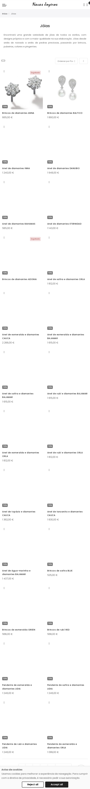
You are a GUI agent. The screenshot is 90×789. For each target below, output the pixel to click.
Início (4, 13)
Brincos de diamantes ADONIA (19, 279)
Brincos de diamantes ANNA (18, 113)
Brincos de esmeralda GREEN (18, 629)
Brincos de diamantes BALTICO (65, 113)
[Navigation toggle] (4, 5)
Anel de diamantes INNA (16, 168)
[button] (4, 71)
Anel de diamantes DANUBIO (63, 168)
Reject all (32, 784)
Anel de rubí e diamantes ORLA (65, 452)
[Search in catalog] (84, 5)
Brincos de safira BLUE (60, 570)
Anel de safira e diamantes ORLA (66, 279)
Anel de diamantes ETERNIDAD (64, 223)
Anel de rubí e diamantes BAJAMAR (67, 393)
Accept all (57, 784)
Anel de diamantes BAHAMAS (18, 223)
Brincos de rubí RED (58, 629)
